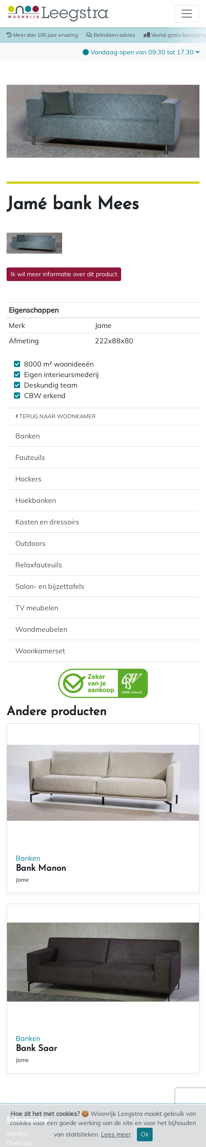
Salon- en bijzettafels (49, 586)
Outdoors (30, 543)
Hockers (28, 478)
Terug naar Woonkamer (55, 416)
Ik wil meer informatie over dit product (63, 274)
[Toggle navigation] (187, 13)
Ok (145, 1134)
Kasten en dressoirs (47, 521)
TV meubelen (36, 607)
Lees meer (116, 1134)
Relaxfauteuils (38, 564)
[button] (141, 51)
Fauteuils (30, 457)
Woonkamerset (40, 650)
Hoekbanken (35, 500)
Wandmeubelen (41, 629)
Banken (27, 435)
